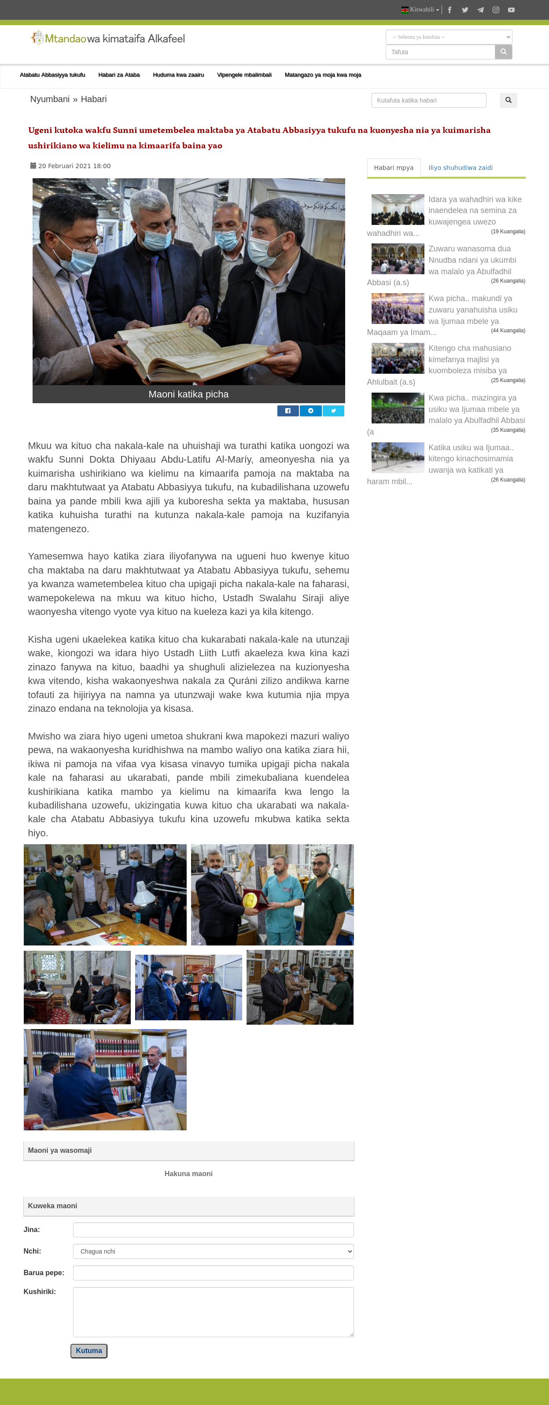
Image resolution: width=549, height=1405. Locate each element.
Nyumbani (50, 99)
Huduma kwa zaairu (178, 74)
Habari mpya (394, 167)
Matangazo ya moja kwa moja (323, 74)
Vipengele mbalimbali (244, 74)
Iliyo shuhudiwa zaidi (461, 167)
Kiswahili (420, 10)
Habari (94, 99)
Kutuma (89, 1350)
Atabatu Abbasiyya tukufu (52, 74)
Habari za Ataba (119, 74)
